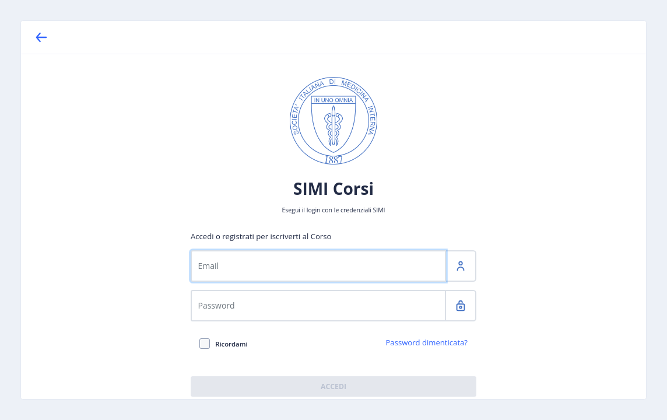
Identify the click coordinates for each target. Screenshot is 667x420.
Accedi (333, 386)
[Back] (41, 37)
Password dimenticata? (426, 343)
